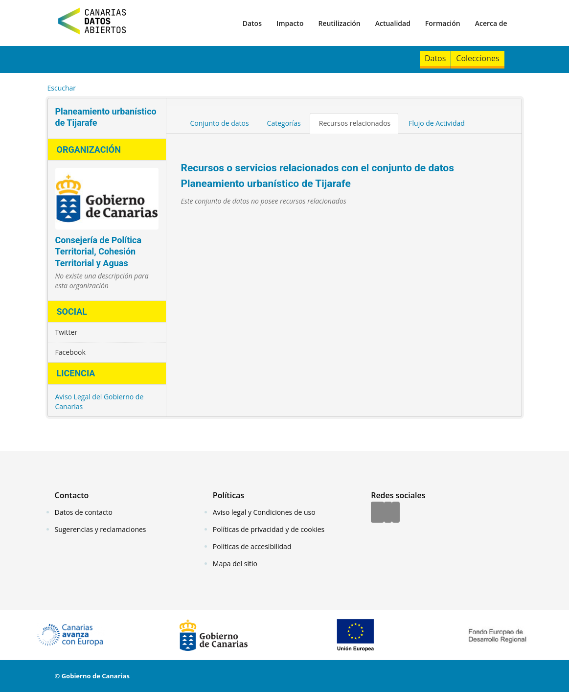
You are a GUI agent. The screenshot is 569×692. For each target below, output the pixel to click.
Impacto (290, 23)
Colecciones (477, 58)
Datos (252, 23)
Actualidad (392, 23)
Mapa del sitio (235, 563)
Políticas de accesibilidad (252, 546)
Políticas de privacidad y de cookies (268, 529)
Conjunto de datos (219, 123)
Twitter (66, 332)
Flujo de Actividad (437, 123)
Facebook (70, 352)
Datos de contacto (84, 512)
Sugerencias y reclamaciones (100, 529)
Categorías (284, 123)
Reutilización (339, 23)
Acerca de (491, 23)
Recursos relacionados (355, 123)
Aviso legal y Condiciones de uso (264, 512)
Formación (442, 23)
